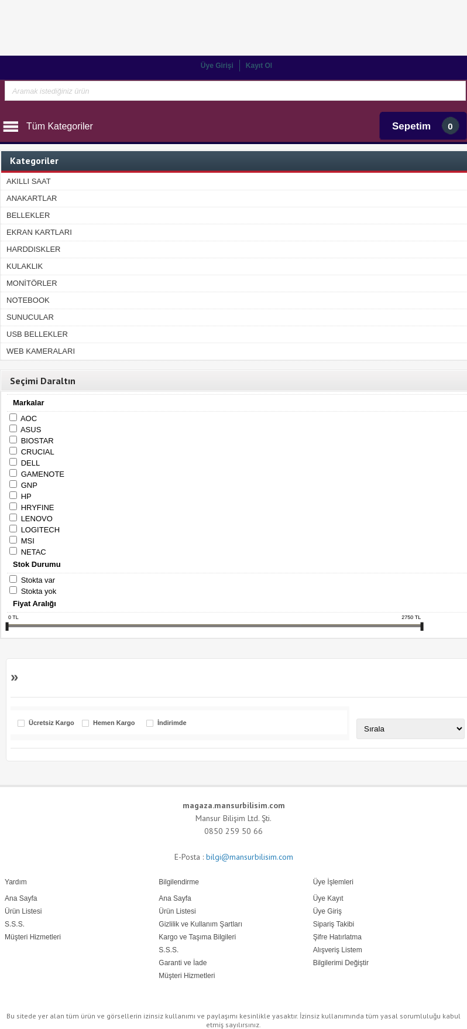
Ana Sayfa (175, 898)
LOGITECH (40, 529)
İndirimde (172, 723)
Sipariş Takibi (333, 924)
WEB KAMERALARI (40, 351)
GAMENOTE (42, 474)
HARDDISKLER (33, 249)
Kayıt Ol (259, 65)
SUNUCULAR (30, 317)
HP (26, 496)
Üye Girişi (217, 65)
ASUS (30, 429)
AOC (28, 418)
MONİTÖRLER (31, 283)
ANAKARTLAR (31, 198)
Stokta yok (39, 591)
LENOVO (37, 518)
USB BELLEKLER (37, 334)
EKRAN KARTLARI (39, 232)
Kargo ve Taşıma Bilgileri (197, 937)
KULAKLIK (24, 266)
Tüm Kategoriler (59, 126)
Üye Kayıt (328, 898)
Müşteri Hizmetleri (187, 976)
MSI (28, 540)
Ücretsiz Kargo (51, 723)
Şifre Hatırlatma (337, 937)
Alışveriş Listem (337, 950)
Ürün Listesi (177, 911)
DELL (30, 463)
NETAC (33, 552)
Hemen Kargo (114, 723)
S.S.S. (168, 950)
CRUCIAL (37, 451)
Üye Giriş (327, 911)
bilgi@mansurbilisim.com (249, 857)
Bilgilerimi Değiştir (341, 963)
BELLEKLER (28, 215)
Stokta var (38, 580)
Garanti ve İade (183, 963)
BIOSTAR (37, 440)
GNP (29, 485)
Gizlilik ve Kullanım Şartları (200, 924)
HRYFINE (37, 507)
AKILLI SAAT (28, 181)
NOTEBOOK (28, 300)
